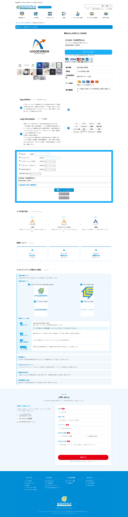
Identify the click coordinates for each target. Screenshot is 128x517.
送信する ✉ (83, 457)
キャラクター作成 (31, 487)
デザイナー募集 (70, 480)
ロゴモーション (30, 482)
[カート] (109, 6)
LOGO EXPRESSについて (53, 487)
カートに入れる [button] (88, 52)
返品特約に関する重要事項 (27, 185)
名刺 (27, 485)
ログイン (88, 9)
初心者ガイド (90, 480)
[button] (20, 65)
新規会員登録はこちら (98, 9)
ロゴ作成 (28, 480)
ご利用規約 (49, 483)
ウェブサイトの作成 (31, 489)
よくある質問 (108, 9)
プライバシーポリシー (76, 461)
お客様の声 (69, 482)
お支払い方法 (50, 480)
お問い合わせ (90, 485)
